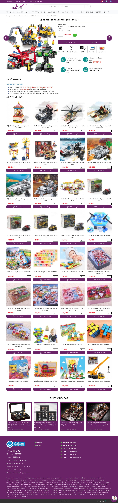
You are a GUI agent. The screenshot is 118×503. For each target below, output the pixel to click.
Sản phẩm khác (67, 12)
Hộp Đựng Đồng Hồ (51, 12)
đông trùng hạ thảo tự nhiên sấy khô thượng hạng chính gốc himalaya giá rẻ (64, 494)
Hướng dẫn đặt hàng (36, 1)
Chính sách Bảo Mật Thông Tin (72, 457)
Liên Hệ (38, 445)
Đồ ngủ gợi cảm (23, 12)
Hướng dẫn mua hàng (69, 442)
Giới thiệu (10, 1)
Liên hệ (106, 12)
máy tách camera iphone (21, 496)
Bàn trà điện (37, 12)
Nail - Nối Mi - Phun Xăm (84, 12)
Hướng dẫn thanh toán (69, 445)
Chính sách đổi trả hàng (70, 451)
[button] (31, 70)
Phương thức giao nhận (70, 448)
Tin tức (98, 12)
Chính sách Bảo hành (69, 454)
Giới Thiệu (39, 442)
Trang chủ (10, 12)
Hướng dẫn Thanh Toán (21, 1)
